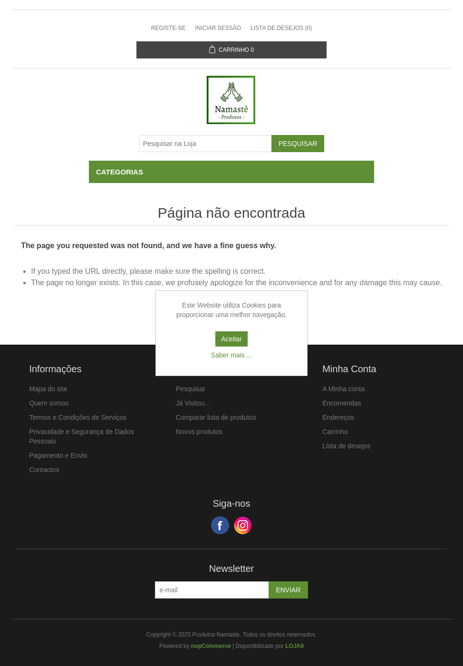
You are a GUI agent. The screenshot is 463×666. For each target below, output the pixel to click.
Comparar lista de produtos (216, 417)
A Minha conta (343, 389)
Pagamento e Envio (58, 455)
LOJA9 (294, 646)
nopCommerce (211, 646)
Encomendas (341, 403)
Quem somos (48, 403)
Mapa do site (48, 389)
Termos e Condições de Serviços (77, 417)
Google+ (243, 525)
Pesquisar (190, 389)
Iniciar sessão (218, 28)
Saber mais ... (231, 355)
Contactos (44, 469)
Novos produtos (199, 431)
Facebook (220, 525)
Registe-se (168, 28)
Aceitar (231, 339)
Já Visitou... (193, 403)
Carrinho (335, 431)
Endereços (338, 417)
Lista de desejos (346, 446)
